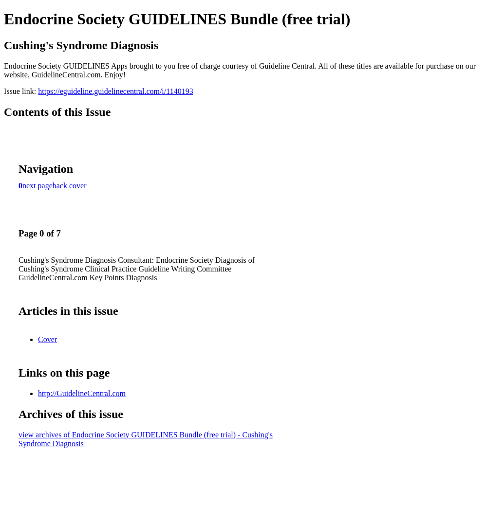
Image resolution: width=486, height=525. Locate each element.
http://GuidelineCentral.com (82, 393)
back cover (70, 185)
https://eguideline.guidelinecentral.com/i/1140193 (115, 91)
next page (37, 185)
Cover (47, 339)
